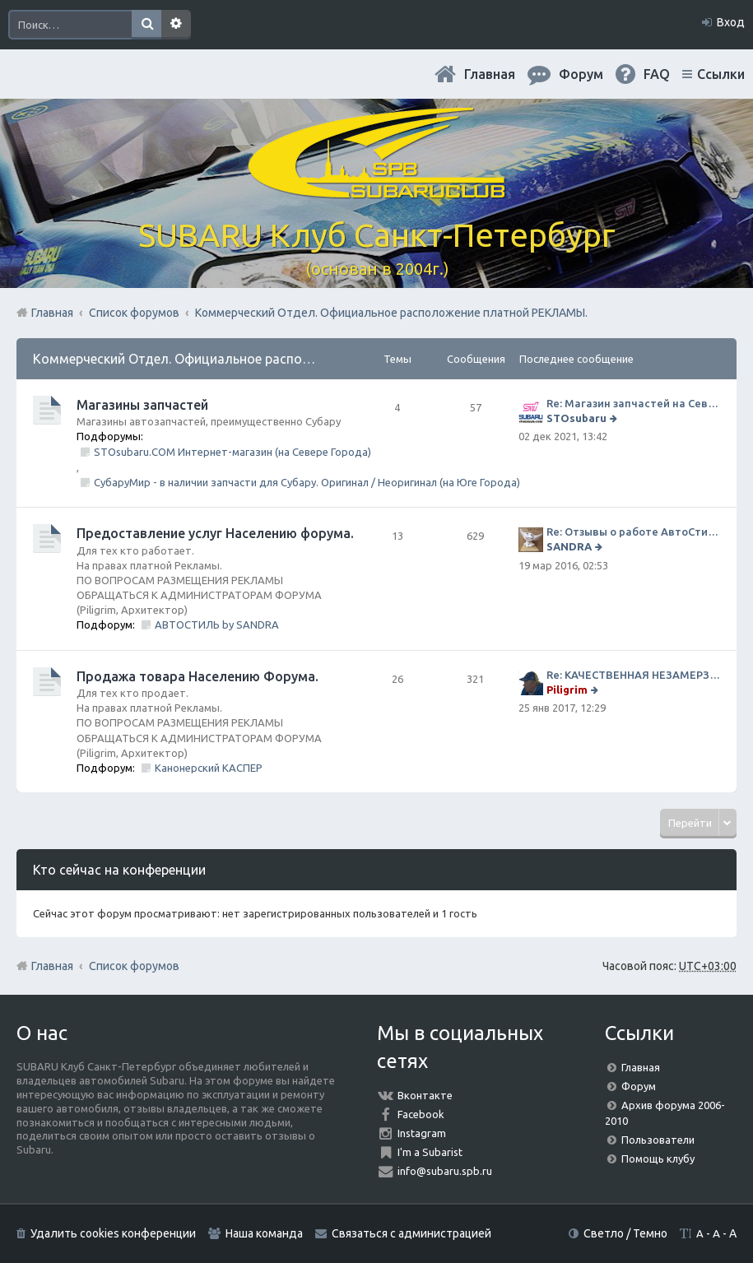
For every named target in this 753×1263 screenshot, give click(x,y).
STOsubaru (576, 418)
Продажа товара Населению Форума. (197, 676)
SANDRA (569, 546)
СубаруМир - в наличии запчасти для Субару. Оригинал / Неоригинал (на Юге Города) (307, 482)
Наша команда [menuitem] (264, 1233)
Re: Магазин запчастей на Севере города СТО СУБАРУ (633, 403)
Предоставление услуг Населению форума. (215, 533)
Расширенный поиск (176, 24)
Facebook (420, 1114)
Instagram (421, 1133)
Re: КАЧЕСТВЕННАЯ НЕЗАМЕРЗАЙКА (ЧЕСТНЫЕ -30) (633, 674)
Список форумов (134, 966)
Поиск (146, 24)
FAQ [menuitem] (657, 74)
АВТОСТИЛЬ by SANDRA (217, 624)
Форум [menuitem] (581, 74)
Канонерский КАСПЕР (209, 767)
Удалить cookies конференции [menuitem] (113, 1233)
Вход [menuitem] (731, 22)
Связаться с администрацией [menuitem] (411, 1233)
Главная (489, 74)
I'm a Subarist (429, 1152)
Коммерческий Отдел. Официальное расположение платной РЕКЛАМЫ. (258, 358)
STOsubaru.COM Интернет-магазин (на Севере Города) (232, 451)
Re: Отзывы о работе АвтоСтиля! (633, 531)
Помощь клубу (658, 1158)
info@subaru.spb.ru (444, 1171)
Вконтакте (425, 1095)
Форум (638, 1086)
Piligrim (567, 689)
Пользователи (658, 1139)
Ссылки (721, 74)
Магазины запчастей (142, 404)
